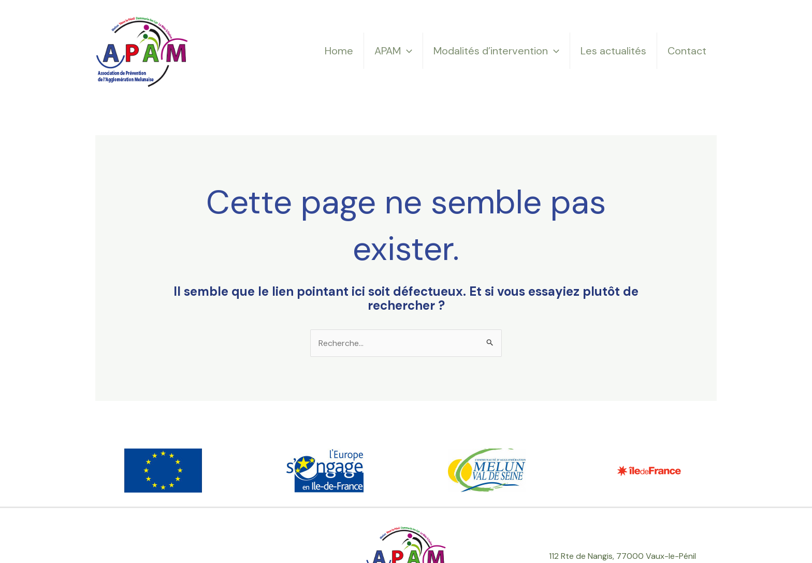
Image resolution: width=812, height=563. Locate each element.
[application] (406, 51)
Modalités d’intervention (496, 51)
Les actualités (613, 50)
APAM (393, 51)
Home (339, 50)
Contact (687, 50)
